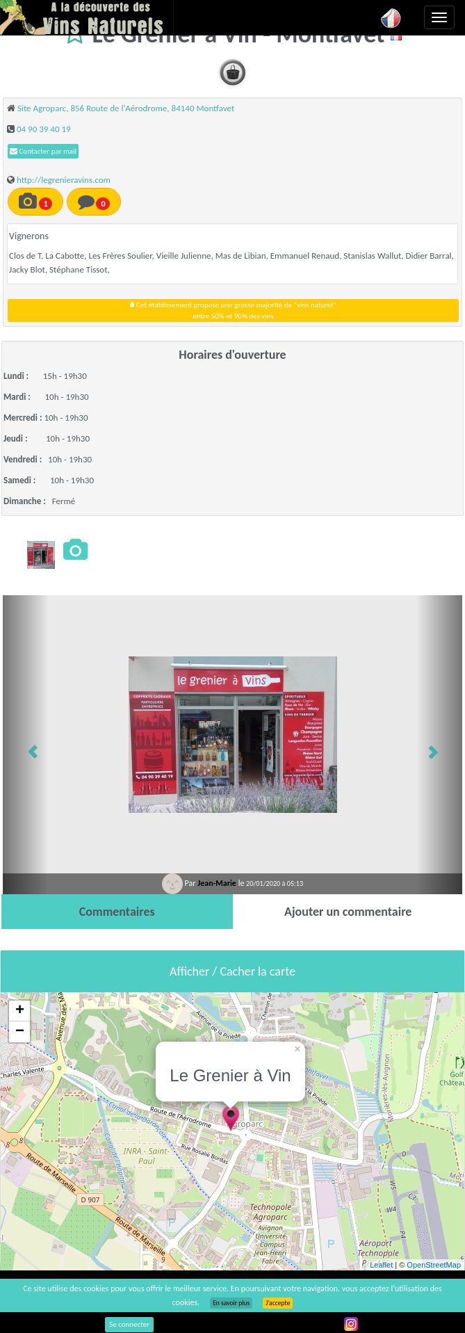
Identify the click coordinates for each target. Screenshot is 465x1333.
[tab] (117, 911)
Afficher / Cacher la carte (232, 971)
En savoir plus (231, 1303)
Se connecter (129, 1324)
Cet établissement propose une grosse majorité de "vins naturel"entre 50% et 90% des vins (233, 310)
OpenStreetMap (434, 1265)
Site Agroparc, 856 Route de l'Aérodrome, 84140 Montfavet (125, 108)
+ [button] (19, 1011)
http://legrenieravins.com (64, 180)
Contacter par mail (43, 151)
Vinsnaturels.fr (87, 17)
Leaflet (381, 1265)
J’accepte (278, 1303)
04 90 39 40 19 (44, 129)
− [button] (19, 1031)
